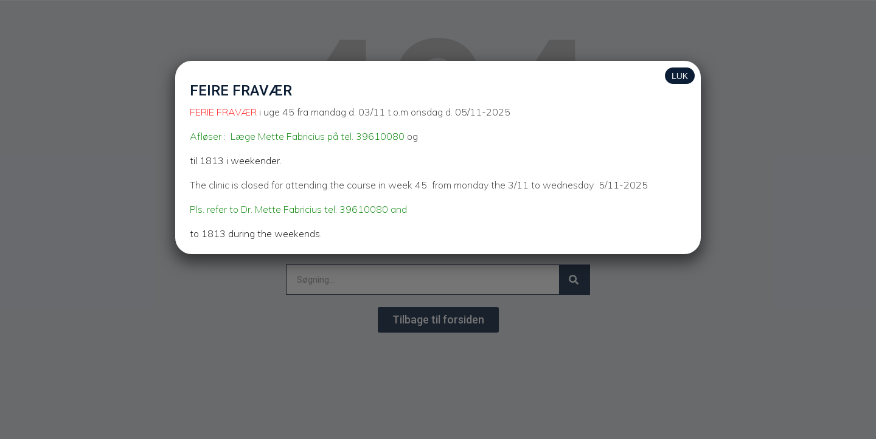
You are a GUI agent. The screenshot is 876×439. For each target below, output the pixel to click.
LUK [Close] (680, 76)
